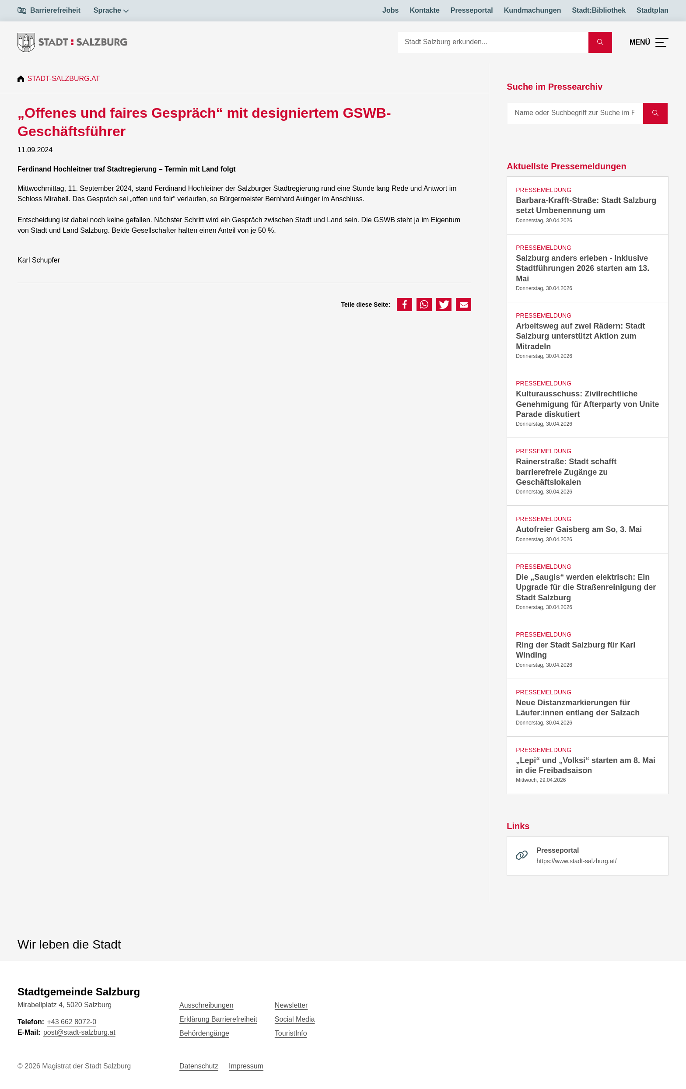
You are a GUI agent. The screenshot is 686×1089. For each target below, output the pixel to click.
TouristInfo (291, 1033)
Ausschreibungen (206, 1005)
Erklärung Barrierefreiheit (218, 1019)
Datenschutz (198, 1066)
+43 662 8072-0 (71, 1022)
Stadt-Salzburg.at (64, 78)
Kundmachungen (532, 10)
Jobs (390, 10)
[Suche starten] (600, 42)
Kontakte (424, 10)
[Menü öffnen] (649, 42)
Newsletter (291, 1005)
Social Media (295, 1019)
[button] (404, 304)
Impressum (246, 1066)
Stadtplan (652, 10)
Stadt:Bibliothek (599, 10)
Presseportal (472, 10)
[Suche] (493, 42)
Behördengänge (204, 1033)
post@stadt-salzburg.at (79, 1032)
